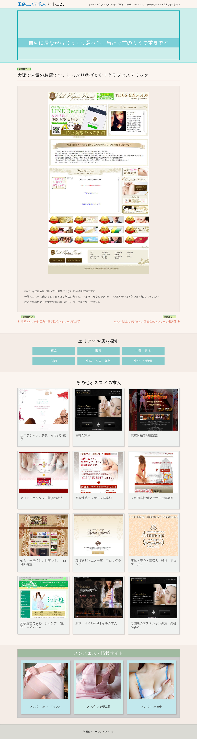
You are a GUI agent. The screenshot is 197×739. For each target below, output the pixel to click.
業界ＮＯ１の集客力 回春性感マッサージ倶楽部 (50, 321)
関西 (54, 361)
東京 (54, 350)
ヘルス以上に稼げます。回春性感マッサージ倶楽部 (145, 321)
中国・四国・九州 (98, 361)
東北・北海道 (143, 361)
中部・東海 (143, 350)
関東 (98, 350)
